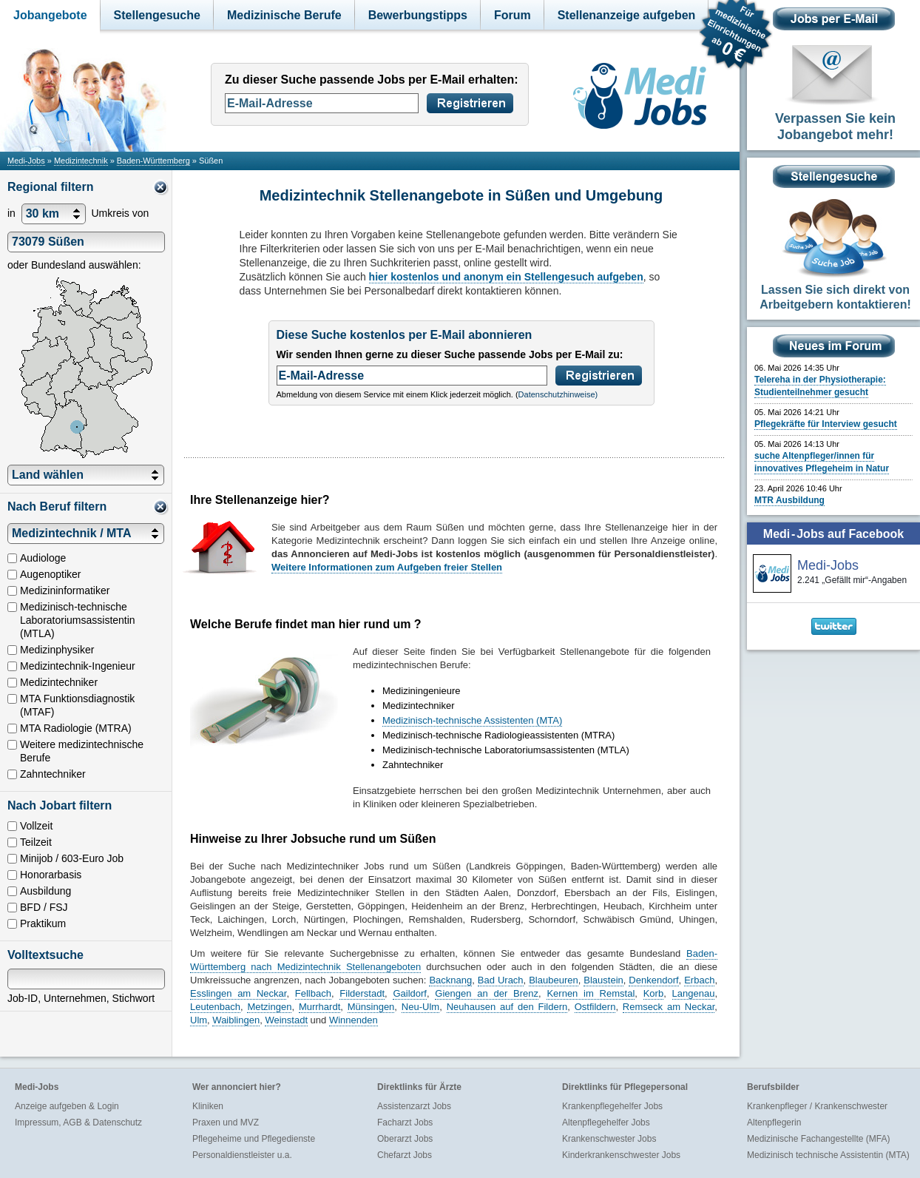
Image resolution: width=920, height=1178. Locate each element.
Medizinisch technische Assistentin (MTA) (828, 1155)
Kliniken (207, 1106)
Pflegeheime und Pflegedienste (253, 1139)
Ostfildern (595, 1006)
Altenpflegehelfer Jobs (606, 1122)
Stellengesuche (157, 15)
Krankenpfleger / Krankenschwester (817, 1106)
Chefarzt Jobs (404, 1155)
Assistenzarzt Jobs (414, 1106)
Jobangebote (50, 15)
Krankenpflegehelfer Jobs (612, 1106)
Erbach (699, 980)
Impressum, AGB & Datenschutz (78, 1122)
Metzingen (269, 1006)
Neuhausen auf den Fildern (507, 1006)
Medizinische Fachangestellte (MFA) (818, 1139)
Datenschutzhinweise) (558, 394)
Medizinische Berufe (284, 15)
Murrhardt (319, 1006)
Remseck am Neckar (668, 1006)
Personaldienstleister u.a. (242, 1155)
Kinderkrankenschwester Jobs (621, 1155)
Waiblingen (236, 1020)
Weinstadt (286, 1020)
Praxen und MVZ (225, 1122)
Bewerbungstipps (417, 15)
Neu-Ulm (420, 1006)
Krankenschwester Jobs (609, 1139)
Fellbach (313, 993)
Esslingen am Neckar (238, 993)
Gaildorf (410, 993)
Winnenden (353, 1020)
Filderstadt (362, 993)
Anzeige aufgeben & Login (67, 1106)
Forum (512, 15)
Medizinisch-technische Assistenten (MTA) (472, 720)
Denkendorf (653, 980)
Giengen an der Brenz (486, 993)
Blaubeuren (553, 980)
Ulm (198, 1020)
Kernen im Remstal (591, 993)
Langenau (693, 993)
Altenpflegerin (774, 1122)
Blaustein (603, 980)
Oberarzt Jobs (405, 1139)
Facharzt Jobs (405, 1122)
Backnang (450, 980)
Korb (653, 993)
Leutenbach (215, 1006)
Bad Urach (501, 980)
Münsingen (371, 1006)
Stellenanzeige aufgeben (627, 15)
